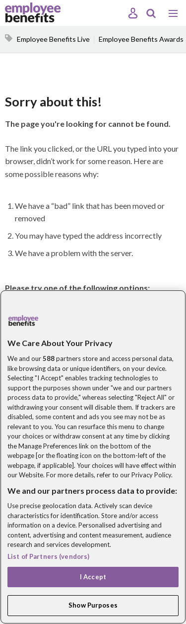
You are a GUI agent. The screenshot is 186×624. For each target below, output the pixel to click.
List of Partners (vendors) (48, 556)
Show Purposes (93, 605)
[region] (93, 457)
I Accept (93, 577)
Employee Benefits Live (53, 39)
